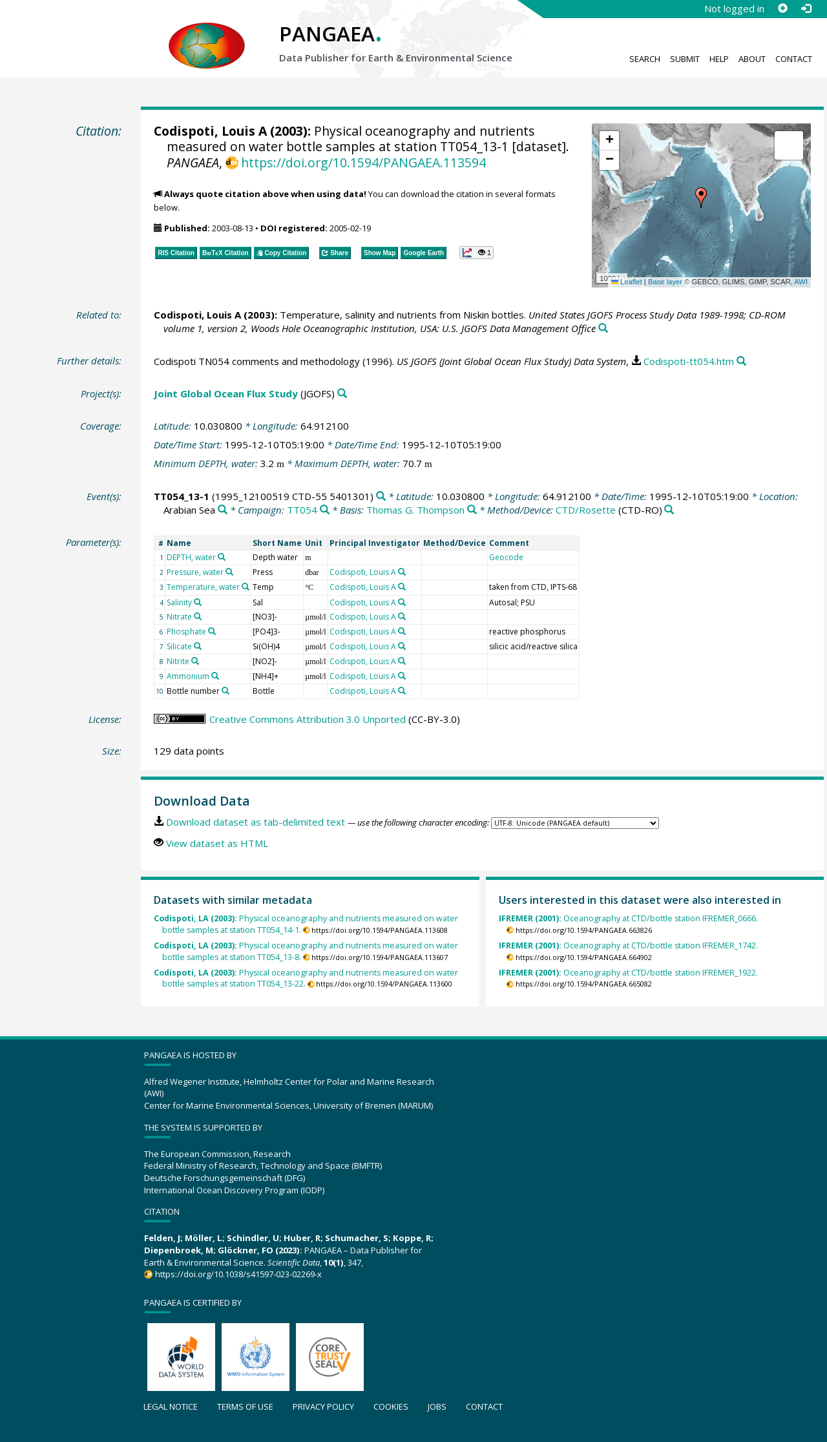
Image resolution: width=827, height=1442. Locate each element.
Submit (685, 59)
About (752, 59)
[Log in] (805, 8)
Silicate (179, 646)
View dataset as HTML (217, 843)
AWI (801, 282)
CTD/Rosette (586, 509)
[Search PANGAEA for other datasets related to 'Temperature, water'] (245, 586)
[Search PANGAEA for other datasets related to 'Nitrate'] (198, 616)
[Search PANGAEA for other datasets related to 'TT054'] (325, 510)
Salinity (179, 602)
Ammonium (188, 676)
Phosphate (186, 631)
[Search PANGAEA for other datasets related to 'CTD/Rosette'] (669, 510)
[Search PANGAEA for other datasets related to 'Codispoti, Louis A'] (402, 572)
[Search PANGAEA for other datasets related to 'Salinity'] (198, 602)
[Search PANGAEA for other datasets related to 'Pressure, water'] (229, 572)
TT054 (302, 509)
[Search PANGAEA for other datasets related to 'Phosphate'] (212, 631)
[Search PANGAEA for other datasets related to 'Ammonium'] (215, 676)
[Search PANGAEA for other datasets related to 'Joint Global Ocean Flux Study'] (342, 394)
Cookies (390, 1406)
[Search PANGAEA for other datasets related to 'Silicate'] (198, 646)
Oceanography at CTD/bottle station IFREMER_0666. (628, 918)
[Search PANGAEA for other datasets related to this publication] (603, 328)
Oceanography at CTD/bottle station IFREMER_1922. (628, 972)
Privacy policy (323, 1406)
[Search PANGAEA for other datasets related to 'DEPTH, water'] (221, 557)
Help (719, 59)
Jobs (437, 1406)
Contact (793, 59)
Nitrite (178, 661)
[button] (701, 197)
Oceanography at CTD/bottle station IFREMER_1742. (628, 945)
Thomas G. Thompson (415, 509)
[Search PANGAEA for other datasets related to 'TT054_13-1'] (381, 496)
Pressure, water (195, 572)
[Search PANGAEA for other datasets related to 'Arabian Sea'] (222, 510)
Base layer (665, 282)
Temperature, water (203, 586)
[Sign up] (782, 8)
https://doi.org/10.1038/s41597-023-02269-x (238, 1274)
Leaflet (626, 282)
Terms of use (245, 1406)
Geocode (506, 557)
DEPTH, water (191, 557)
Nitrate (179, 616)
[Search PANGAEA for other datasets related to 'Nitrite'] (195, 661)
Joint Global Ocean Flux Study (226, 393)
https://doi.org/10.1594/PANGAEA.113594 (363, 162)
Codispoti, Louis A (210, 131)
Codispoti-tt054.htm (689, 361)
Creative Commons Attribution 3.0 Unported (307, 719)
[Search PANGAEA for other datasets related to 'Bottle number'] (225, 691)
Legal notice (170, 1406)
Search (644, 59)
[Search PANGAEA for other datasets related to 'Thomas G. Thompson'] (472, 510)
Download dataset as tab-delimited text (255, 821)
